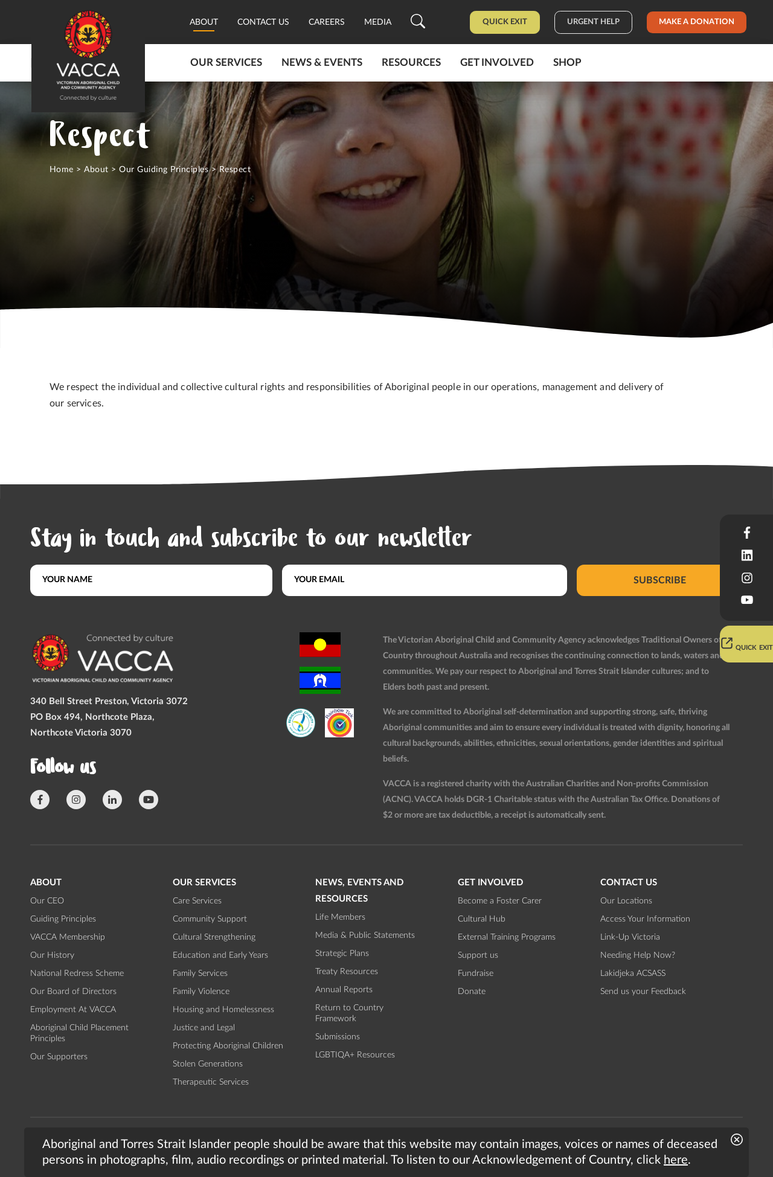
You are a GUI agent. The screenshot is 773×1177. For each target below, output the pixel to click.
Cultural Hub (481, 919)
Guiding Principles (63, 919)
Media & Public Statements (365, 935)
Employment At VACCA (73, 1009)
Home (62, 169)
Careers (327, 22)
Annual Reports (344, 990)
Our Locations (626, 901)
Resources (411, 62)
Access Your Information (645, 919)
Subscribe (659, 580)
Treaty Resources (346, 971)
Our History (52, 955)
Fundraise (475, 973)
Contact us (263, 22)
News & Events (321, 62)
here (676, 1160)
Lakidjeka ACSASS (633, 973)
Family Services (200, 973)
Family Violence (201, 991)
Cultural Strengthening (214, 937)
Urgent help (593, 22)
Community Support (210, 919)
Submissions (337, 1037)
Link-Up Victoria (630, 937)
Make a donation (696, 22)
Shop (567, 62)
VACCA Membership (67, 937)
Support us (478, 955)
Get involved (497, 62)
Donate (472, 991)
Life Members (340, 917)
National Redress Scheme (77, 973)
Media (377, 22)
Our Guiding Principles (163, 169)
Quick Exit (505, 22)
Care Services (197, 901)
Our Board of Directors (73, 991)
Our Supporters (59, 1057)
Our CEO (47, 901)
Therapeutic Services (211, 1082)
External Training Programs (507, 937)
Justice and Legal (204, 1028)
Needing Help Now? (637, 955)
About (204, 22)
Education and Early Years (220, 955)
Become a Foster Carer (500, 901)
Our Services (226, 62)
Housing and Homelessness (223, 1009)
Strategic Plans (342, 953)
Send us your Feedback (643, 991)
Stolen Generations (208, 1064)
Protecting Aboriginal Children (228, 1046)
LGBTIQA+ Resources (355, 1055)
